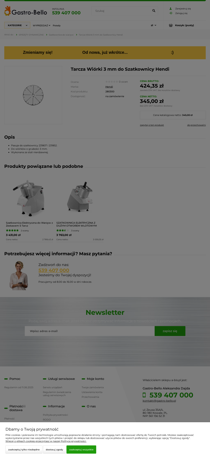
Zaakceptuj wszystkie (81, 449)
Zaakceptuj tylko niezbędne (24, 449)
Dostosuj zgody (54, 449)
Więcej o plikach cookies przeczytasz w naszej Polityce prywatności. (45, 441)
